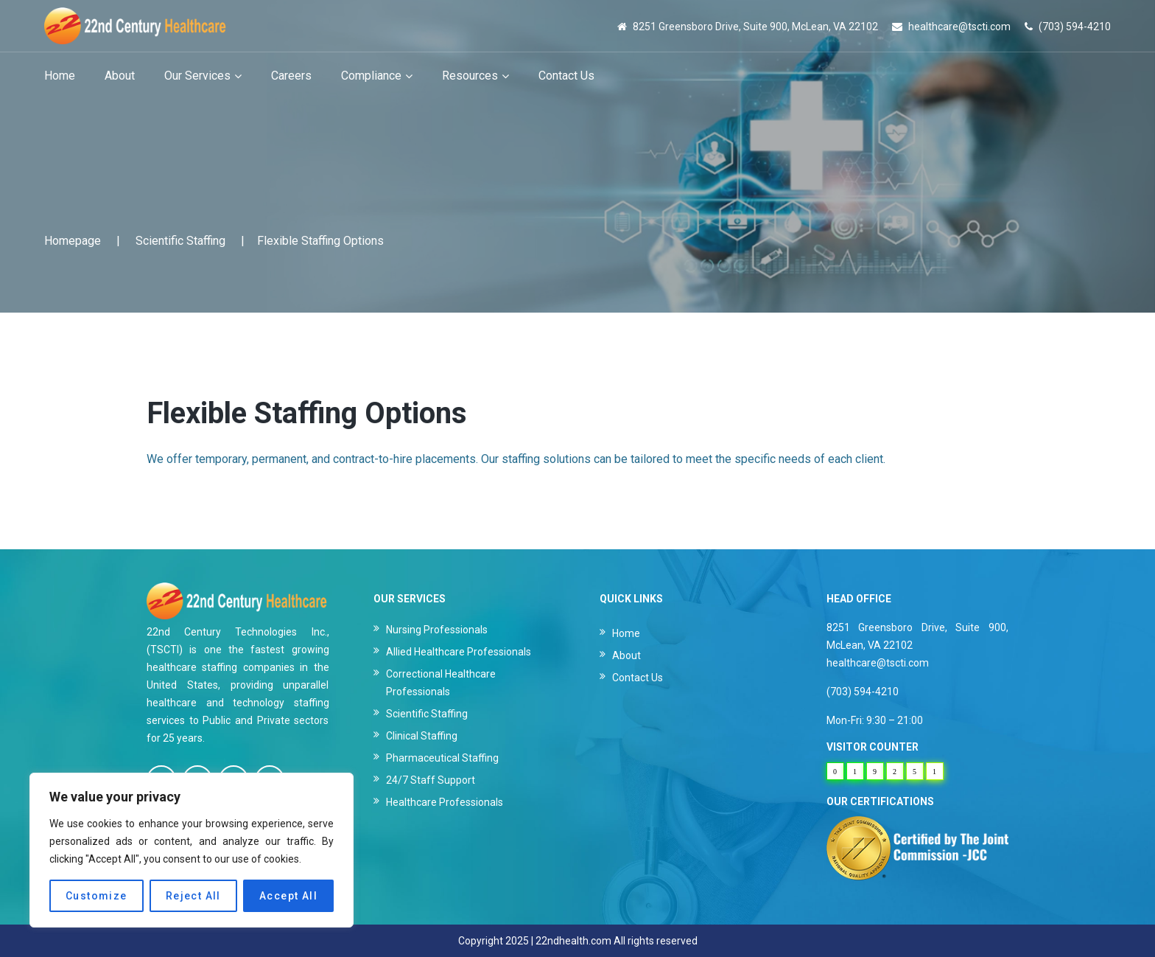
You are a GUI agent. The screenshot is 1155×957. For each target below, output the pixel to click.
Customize (96, 896)
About (626, 655)
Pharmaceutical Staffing (442, 758)
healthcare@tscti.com (959, 26)
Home (626, 633)
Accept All (288, 896)
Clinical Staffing (421, 736)
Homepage (72, 241)
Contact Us (637, 677)
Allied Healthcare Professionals (458, 652)
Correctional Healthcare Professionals (441, 682)
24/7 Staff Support (430, 780)
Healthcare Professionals (444, 802)
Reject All (193, 896)
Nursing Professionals (437, 630)
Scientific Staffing (180, 241)
